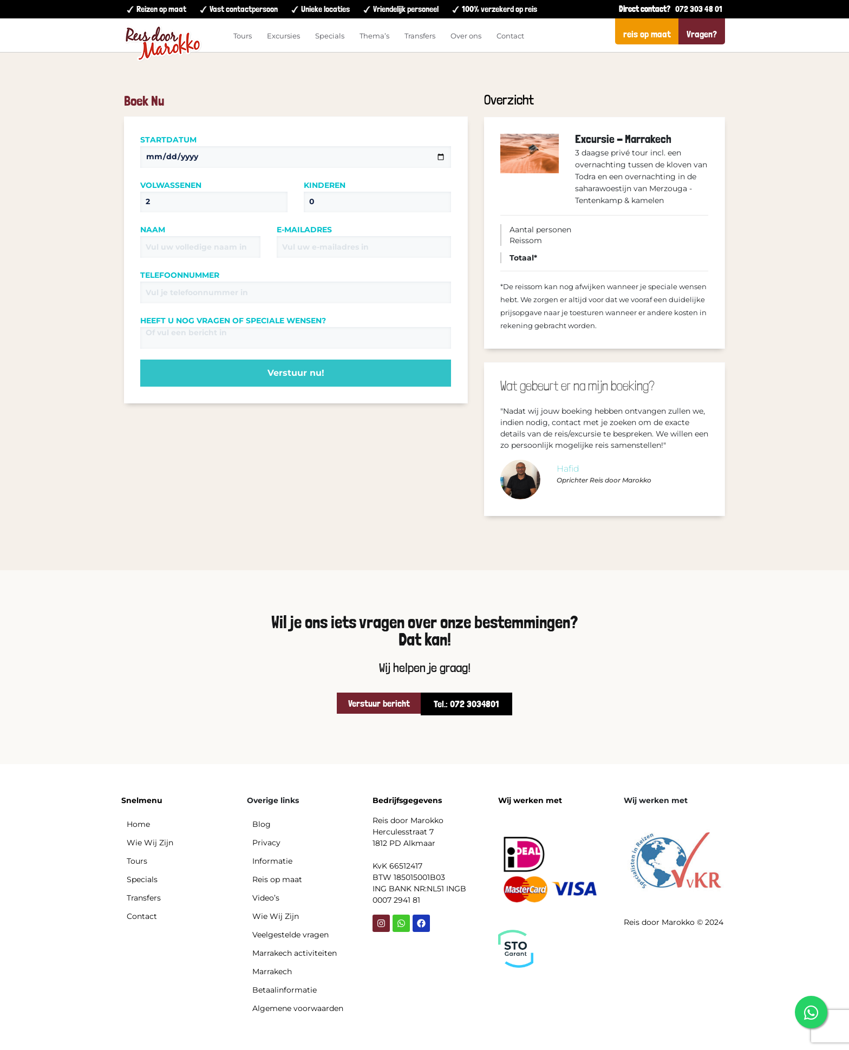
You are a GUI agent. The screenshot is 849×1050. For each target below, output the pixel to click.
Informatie (272, 861)
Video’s (265, 898)
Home (138, 824)
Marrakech (272, 971)
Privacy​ (266, 842)
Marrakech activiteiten (294, 953)
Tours (242, 35)
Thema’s (374, 35)
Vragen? (702, 34)
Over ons (465, 35)
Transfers (419, 35)
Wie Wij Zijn (150, 842)
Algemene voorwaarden (297, 1008)
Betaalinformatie (284, 990)
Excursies (283, 35)
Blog (261, 824)
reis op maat (647, 34)
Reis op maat (277, 879)
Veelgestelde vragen (290, 935)
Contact (510, 35)
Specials (329, 35)
